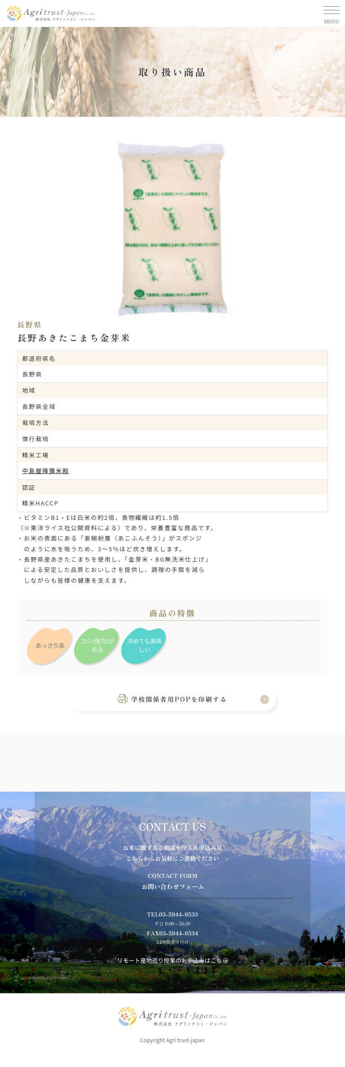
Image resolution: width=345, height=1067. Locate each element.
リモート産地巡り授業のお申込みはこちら (172, 960)
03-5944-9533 (178, 914)
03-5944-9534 (178, 933)
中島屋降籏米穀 (45, 470)
